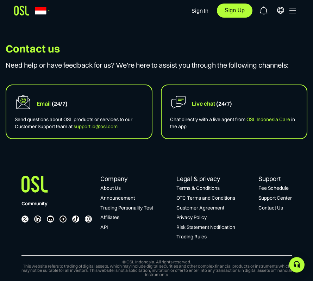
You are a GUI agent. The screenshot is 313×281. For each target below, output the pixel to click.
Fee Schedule (273, 188)
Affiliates (109, 217)
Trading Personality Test (126, 207)
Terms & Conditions (198, 188)
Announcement (117, 197)
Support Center (275, 197)
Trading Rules (191, 236)
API (104, 227)
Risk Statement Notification (205, 227)
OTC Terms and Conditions (205, 197)
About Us (110, 188)
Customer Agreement (200, 207)
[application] (297, 265)
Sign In (200, 10)
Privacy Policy (191, 217)
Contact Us (270, 207)
